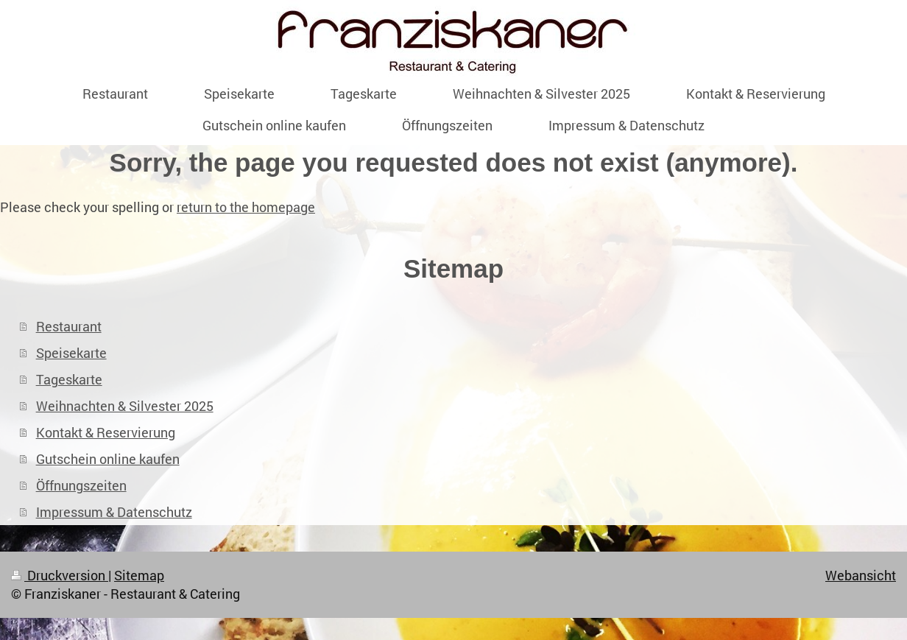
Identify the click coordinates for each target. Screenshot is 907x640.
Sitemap (139, 575)
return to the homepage (246, 207)
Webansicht (860, 575)
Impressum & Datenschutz (114, 512)
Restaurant (69, 326)
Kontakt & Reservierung (105, 432)
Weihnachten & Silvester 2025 (124, 406)
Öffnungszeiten (81, 485)
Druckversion (59, 575)
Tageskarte (69, 379)
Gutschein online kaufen (108, 459)
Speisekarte (71, 353)
